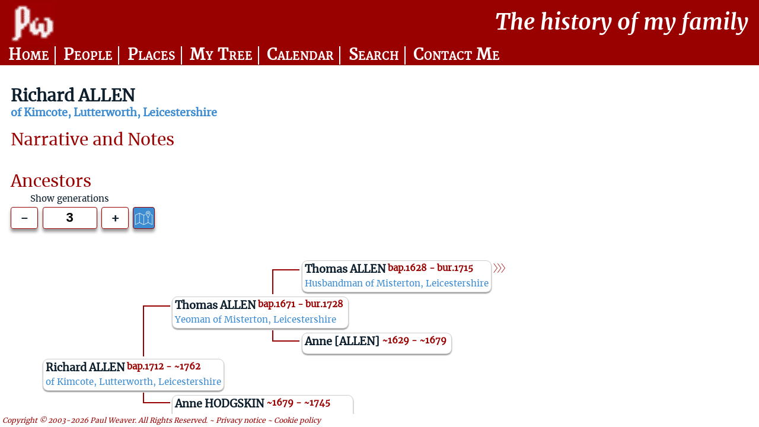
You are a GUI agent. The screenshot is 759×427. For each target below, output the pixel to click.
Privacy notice (241, 420)
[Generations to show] (70, 218)
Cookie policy (297, 420)
